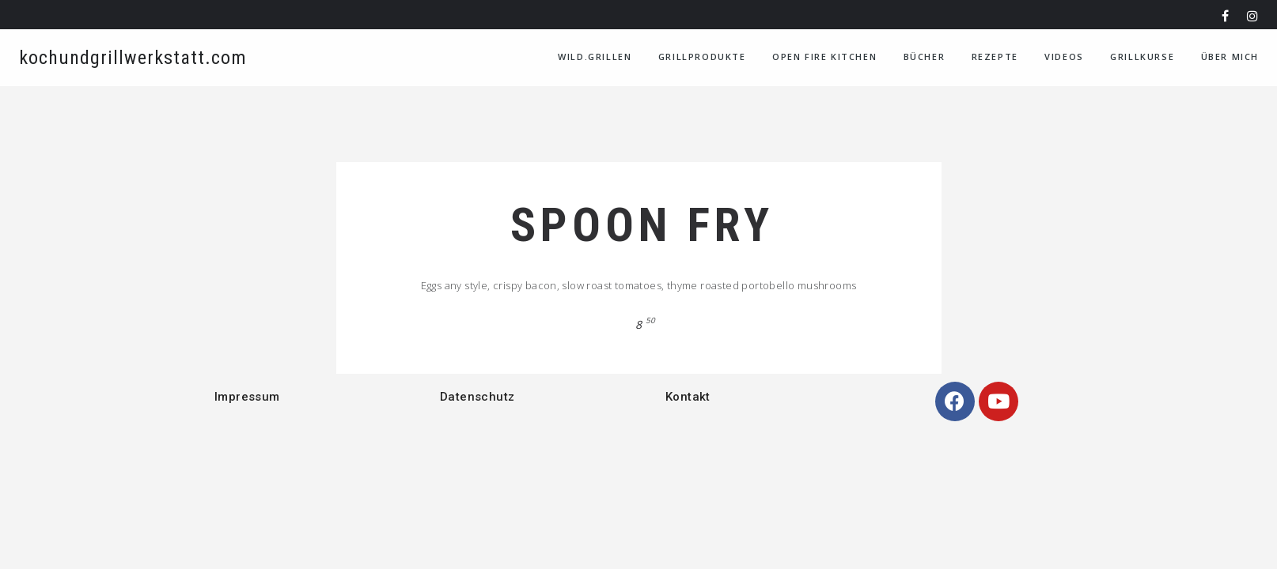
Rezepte (995, 56)
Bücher (924, 56)
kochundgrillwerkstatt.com (133, 58)
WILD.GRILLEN (594, 56)
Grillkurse (1142, 56)
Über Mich (1230, 56)
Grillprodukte (702, 56)
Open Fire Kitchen (824, 56)
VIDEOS (1064, 56)
